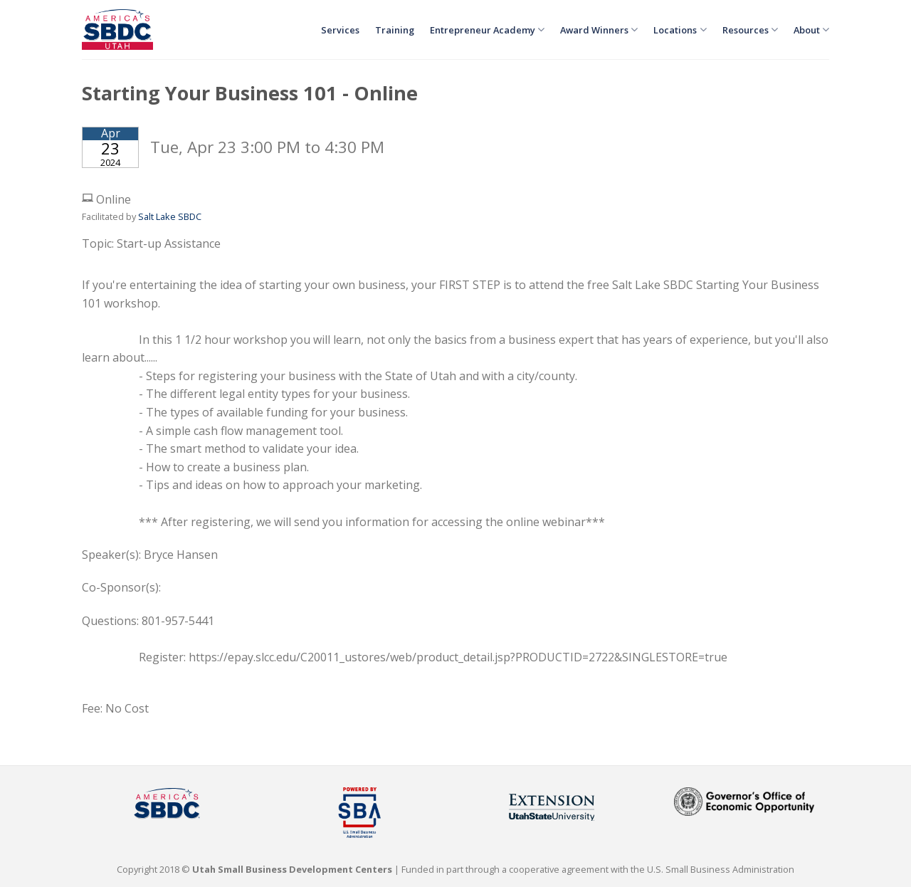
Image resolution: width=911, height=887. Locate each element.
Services (340, 29)
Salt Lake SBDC (169, 216)
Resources (750, 29)
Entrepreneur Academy (487, 29)
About (811, 29)
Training (394, 29)
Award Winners (599, 29)
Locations (679, 29)
